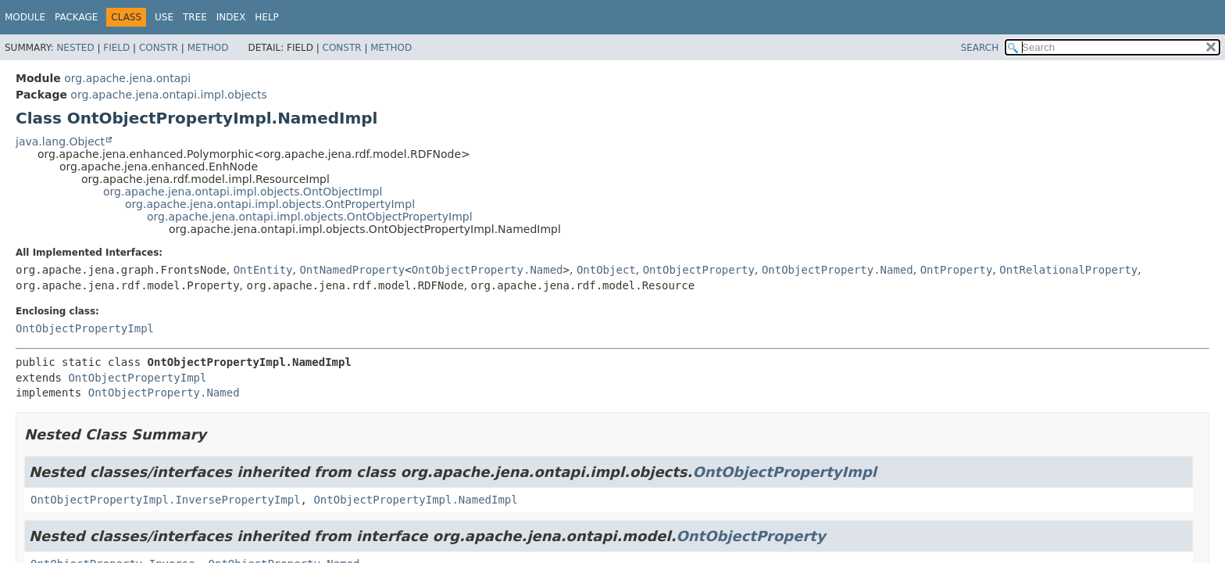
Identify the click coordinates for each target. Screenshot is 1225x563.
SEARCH (980, 47)
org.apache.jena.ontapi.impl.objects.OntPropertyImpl (270, 204)
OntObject (606, 270)
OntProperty (956, 270)
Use (164, 17)
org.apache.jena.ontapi (127, 78)
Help (267, 17)
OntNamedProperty (352, 270)
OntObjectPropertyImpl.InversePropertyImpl (165, 499)
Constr (158, 47)
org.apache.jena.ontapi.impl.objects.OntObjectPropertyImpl (310, 216)
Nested (75, 47)
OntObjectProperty (699, 270)
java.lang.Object (60, 141)
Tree (195, 17)
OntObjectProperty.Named (487, 270)
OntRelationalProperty (1068, 270)
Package (76, 17)
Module (25, 17)
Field (116, 47)
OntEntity (263, 270)
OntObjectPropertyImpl (85, 328)
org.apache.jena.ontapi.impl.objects (168, 94)
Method (208, 47)
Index (231, 17)
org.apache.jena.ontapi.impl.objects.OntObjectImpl (242, 191)
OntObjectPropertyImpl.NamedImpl (415, 499)
